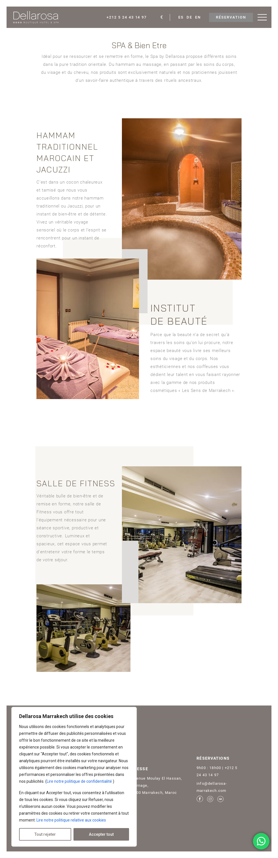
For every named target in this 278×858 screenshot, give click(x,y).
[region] (74, 777)
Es (181, 17)
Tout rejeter (45, 834)
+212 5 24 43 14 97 (127, 17)
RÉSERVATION (231, 17)
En (198, 17)
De (189, 17)
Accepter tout (101, 834)
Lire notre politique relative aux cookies (71, 820)
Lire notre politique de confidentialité (80, 781)
